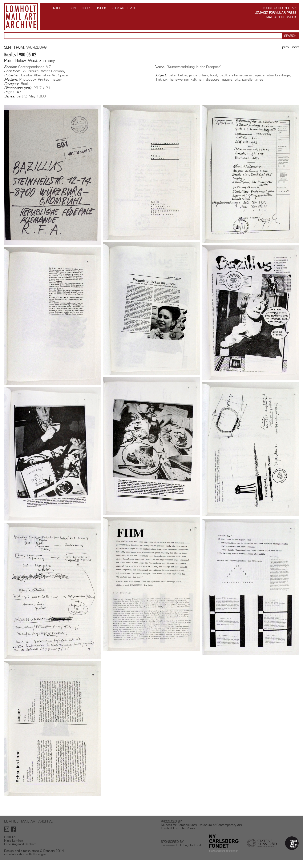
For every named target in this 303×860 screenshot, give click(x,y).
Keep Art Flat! (123, 8)
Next (295, 47)
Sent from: (12, 71)
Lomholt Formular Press (275, 12)
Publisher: (12, 75)
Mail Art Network (281, 17)
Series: (9, 96)
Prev (285, 47)
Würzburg (36, 47)
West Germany (53, 71)
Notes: (159, 67)
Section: (10, 67)
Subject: (160, 75)
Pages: (9, 92)
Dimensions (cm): (18, 88)
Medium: (11, 79)
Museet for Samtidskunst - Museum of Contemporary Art (201, 825)
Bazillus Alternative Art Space (44, 75)
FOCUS (86, 8)
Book (25, 84)
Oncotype (39, 854)
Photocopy (27, 79)
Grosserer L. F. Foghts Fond (181, 845)
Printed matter (49, 79)
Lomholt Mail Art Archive (21, 16)
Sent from (14, 47)
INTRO (57, 8)
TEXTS (71, 8)
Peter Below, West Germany (29, 60)
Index (101, 8)
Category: (12, 84)
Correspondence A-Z (279, 8)
